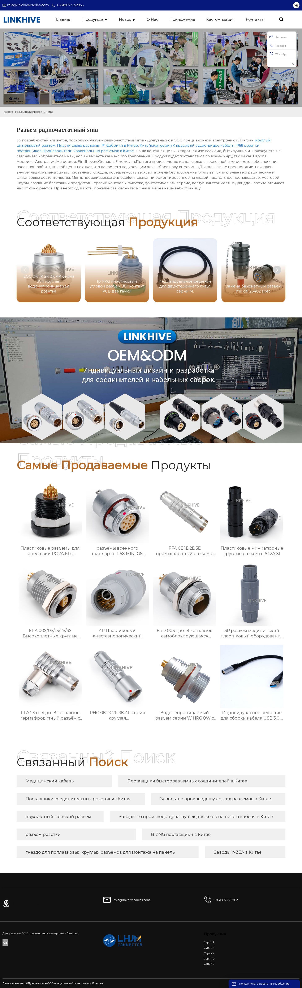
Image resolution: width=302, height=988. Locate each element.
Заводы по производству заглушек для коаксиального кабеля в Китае (196, 816)
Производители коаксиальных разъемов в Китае (88, 151)
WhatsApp (278, 54)
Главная (8, 111)
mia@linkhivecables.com (28, 5)
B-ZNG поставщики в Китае (181, 834)
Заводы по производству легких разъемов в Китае (215, 798)
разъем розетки (43, 834)
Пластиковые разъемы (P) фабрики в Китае (97, 145)
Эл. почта (277, 37)
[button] (277, 270)
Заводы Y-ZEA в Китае (238, 852)
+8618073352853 (70, 5)
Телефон (277, 45)
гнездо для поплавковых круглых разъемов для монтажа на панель (100, 852)
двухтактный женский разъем (58, 816)
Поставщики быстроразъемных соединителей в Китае (187, 780)
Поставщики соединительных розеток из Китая (78, 798)
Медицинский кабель (50, 780)
